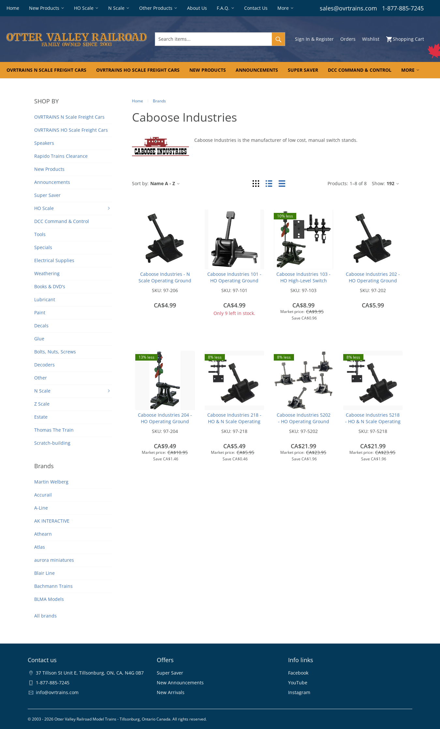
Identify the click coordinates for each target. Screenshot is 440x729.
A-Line (41, 508)
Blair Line (44, 573)
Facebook (298, 673)
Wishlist (370, 39)
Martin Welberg (51, 482)
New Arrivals (170, 692)
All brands (45, 616)
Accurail (43, 495)
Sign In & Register (314, 39)
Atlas (39, 547)
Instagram (299, 692)
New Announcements (180, 682)
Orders (348, 39)
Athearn (43, 534)
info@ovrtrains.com (57, 692)
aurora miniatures (54, 560)
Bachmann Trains (53, 586)
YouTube (297, 682)
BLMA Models (49, 599)
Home (137, 101)
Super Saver (170, 673)
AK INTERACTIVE (51, 521)
